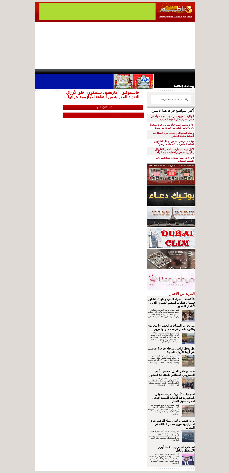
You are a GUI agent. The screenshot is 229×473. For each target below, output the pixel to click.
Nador (174, 71)
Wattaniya (121, 71)
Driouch (161, 71)
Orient (133, 71)
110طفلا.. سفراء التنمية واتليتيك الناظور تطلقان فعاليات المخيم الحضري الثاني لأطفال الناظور (171, 303)
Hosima (146, 71)
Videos (95, 71)
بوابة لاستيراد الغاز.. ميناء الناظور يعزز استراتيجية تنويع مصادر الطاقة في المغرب (172, 424)
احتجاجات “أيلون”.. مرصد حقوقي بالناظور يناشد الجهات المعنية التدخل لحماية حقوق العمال (173, 398)
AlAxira (57, 71)
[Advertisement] (115, 45)
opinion (67, 71)
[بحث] (171, 99)
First (188, 71)
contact (44, 71)
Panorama (79, 71)
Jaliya (109, 71)
